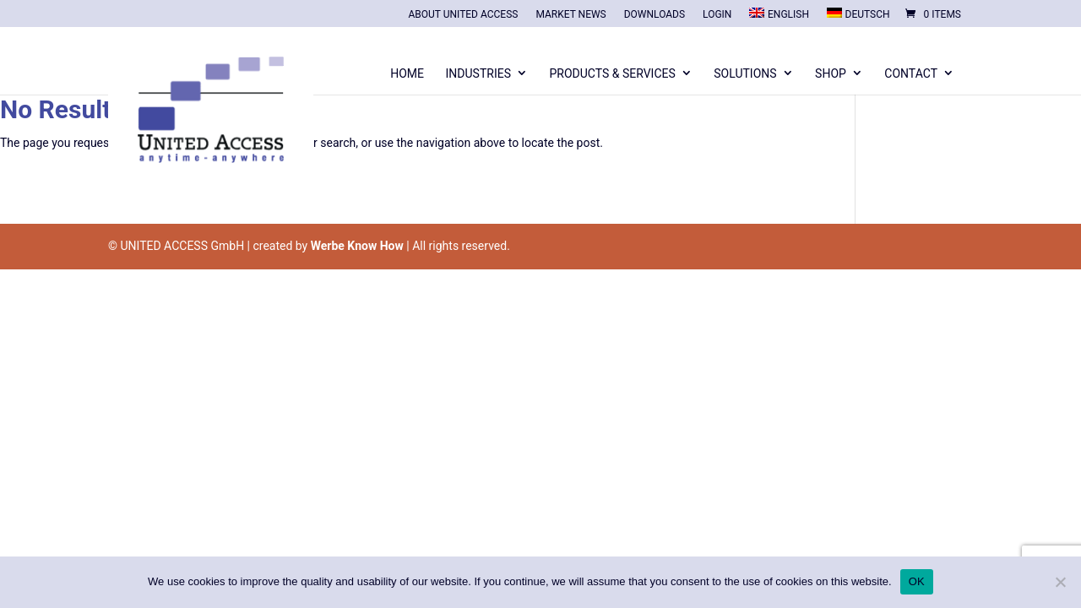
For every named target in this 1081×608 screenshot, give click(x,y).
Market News (570, 14)
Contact (910, 73)
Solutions (745, 73)
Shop (830, 73)
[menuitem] (779, 17)
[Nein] (1059, 581)
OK (917, 581)
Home (407, 73)
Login (717, 14)
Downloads (654, 14)
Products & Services (612, 73)
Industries (478, 73)
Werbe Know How (357, 245)
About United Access (463, 14)
